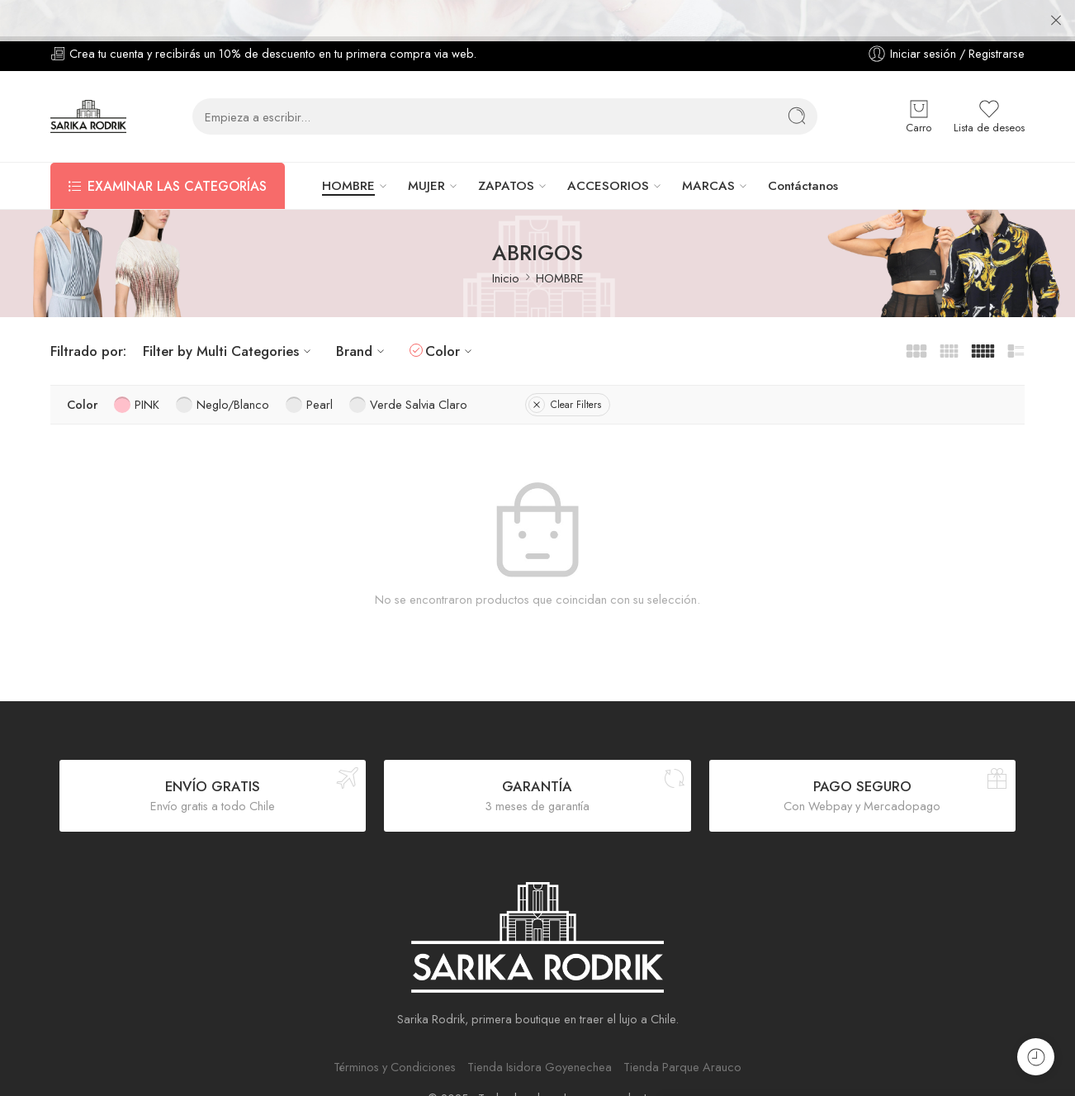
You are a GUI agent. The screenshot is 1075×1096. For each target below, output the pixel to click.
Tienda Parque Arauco (682, 1030)
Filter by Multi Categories (229, 314)
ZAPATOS (506, 149)
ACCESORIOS (608, 149)
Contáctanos (803, 149)
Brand (362, 314)
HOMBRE (348, 149)
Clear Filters (564, 368)
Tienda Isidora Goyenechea (539, 1030)
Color (450, 314)
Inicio (505, 241)
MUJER (426, 149)
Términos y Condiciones (395, 1030)
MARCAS (708, 149)
